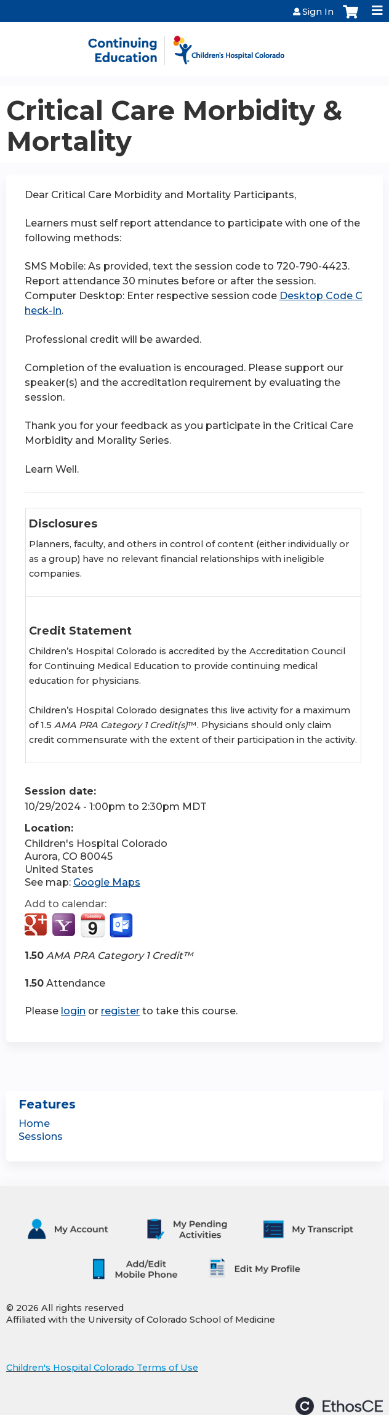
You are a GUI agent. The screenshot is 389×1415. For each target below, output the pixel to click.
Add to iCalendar (92, 925)
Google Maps (106, 882)
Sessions (40, 1136)
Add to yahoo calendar (65, 925)
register (120, 1011)
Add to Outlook (122, 925)
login (73, 1011)
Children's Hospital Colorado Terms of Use (102, 1367)
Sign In (318, 11)
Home (34, 1123)
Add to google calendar (37, 925)
